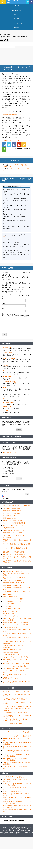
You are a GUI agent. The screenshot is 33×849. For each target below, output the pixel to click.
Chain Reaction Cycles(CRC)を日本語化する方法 (16, 591)
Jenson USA (6, 371)
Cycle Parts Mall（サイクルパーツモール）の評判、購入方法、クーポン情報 (16, 678)
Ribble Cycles (7, 376)
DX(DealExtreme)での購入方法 (11, 608)
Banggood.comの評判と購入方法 (12, 649)
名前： (4, 298)
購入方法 (16, 19)
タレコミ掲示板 (16, 10)
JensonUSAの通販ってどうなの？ (12, 601)
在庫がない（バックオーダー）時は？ (13, 520)
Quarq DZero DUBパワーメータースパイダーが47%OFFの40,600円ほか (16, 751)
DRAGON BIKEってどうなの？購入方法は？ (15, 666)
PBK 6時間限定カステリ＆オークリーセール (15, 712)
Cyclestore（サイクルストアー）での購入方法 (15, 625)
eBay (4, 398)
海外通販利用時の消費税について (12, 510)
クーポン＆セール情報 (8, 688)
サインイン (15, 295)
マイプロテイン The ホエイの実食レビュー (15, 777)
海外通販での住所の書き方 (10, 518)
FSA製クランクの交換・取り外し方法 (13, 791)
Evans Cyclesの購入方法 (10, 596)
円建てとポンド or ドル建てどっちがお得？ (15, 535)
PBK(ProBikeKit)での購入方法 (11, 627)
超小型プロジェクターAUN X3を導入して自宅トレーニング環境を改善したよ (17, 784)
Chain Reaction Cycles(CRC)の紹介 (13, 585)
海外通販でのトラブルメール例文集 (13, 532)
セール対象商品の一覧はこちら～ (13, 114)
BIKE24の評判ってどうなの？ (11, 611)
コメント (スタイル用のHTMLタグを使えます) (15, 316)
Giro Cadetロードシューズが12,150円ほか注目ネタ (17, 736)
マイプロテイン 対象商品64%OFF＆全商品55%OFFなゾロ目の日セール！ (15, 719)
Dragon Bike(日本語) (9, 358)
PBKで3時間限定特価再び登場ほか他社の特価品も (17, 706)
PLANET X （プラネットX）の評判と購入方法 (16, 657)
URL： (4, 309)
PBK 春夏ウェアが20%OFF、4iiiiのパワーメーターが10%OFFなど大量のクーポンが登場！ (17, 699)
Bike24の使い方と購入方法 (10, 613)
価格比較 (16, 6)
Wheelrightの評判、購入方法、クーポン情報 (15, 675)
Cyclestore (6, 365)
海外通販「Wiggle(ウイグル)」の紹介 (13, 571)
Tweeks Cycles (7, 352)
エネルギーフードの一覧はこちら (13, 140)
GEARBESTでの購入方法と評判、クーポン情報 (16, 663)
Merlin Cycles (7, 347)
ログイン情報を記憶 (9, 314)
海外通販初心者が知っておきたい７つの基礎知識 (16, 506)
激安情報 (16, 27)
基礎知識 (16, 14)
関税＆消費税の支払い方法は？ (11, 513)
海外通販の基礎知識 (7, 502)
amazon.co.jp (7, 406)
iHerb (4, 387)
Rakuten (5, 410)
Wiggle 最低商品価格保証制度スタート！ (14, 582)
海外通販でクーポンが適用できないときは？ (15, 554)
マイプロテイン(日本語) (9, 382)
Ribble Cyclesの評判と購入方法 (11, 652)
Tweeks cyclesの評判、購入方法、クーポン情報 (16, 668)
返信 (21, 186)
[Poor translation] (6, 40)
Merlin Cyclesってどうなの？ (11, 616)
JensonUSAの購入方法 (9, 604)
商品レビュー (5, 773)
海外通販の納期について (9, 537)
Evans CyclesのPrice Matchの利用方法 (13, 599)
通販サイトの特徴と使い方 (9, 567)
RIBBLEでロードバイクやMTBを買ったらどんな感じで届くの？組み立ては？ (17, 802)
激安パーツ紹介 (6, 728)
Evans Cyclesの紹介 (8, 594)
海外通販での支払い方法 (9, 515)
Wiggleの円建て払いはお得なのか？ (13, 580)
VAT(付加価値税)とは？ (9, 528)
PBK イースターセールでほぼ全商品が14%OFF (16, 692)
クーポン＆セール (16, 23)
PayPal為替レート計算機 (9, 457)
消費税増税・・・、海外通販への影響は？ (14, 552)
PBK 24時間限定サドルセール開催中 (13, 723)
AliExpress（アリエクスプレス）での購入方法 (15, 622)
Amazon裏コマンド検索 (8, 442)
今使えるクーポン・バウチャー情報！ (12, 436)
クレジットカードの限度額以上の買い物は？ (15, 523)
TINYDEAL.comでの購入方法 (11, 654)
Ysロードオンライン (8, 402)
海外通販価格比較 (7, 417)
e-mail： (4, 303)
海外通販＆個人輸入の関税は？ (11, 508)
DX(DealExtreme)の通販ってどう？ (12, 606)
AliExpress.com (7, 393)
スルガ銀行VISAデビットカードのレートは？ (15, 525)
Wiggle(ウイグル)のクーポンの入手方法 (14, 578)
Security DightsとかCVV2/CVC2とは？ (13, 530)
